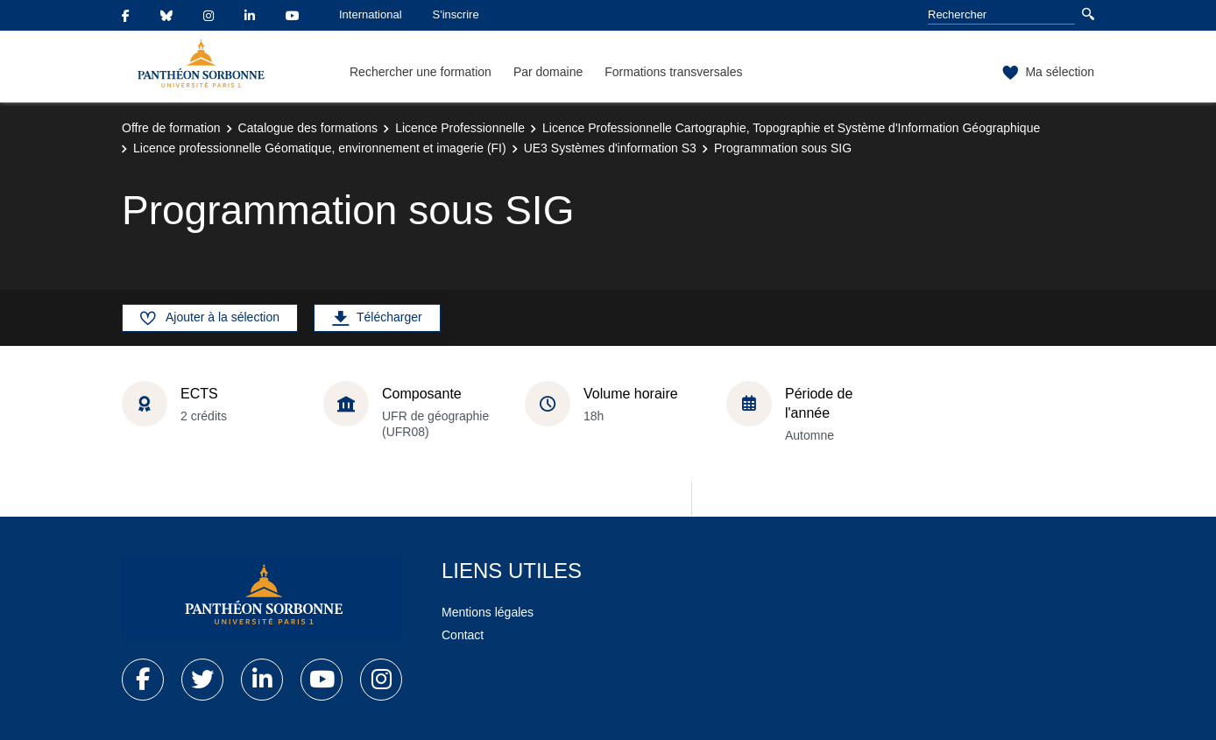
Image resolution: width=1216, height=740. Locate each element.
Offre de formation (171, 128)
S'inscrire (456, 14)
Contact (463, 635)
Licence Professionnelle (460, 128)
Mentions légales (488, 612)
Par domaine (548, 72)
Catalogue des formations (308, 128)
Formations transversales (673, 72)
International (370, 14)
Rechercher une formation (420, 72)
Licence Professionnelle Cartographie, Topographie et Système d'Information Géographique (791, 128)
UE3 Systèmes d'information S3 (610, 148)
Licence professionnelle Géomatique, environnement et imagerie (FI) (319, 148)
